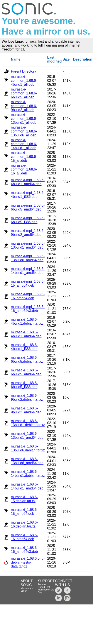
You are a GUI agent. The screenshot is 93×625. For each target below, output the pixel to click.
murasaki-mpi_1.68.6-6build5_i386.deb (28, 220)
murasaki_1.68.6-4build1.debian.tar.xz (27, 321)
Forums (42, 584)
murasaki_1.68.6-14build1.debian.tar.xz (28, 473)
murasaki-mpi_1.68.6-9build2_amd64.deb (28, 233)
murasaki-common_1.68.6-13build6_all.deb (24, 131)
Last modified (54, 59)
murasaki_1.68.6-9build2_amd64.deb (26, 410)
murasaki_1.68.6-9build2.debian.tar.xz (27, 397)
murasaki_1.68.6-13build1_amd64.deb (27, 435)
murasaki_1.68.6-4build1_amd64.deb (26, 334)
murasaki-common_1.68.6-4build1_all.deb (24, 80)
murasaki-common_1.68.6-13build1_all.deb (24, 118)
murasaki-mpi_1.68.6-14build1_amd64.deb (28, 271)
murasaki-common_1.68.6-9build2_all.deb (24, 106)
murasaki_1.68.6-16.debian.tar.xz (24, 524)
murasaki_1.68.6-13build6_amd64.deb (27, 461)
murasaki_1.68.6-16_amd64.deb (24, 537)
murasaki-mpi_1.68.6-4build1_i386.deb (28, 194)
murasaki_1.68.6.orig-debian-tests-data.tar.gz (28, 562)
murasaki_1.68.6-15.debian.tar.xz (24, 499)
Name (15, 59)
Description (82, 59)
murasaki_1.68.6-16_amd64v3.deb (24, 550)
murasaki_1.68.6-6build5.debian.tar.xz (27, 359)
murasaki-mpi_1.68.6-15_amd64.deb (28, 283)
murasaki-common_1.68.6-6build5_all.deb (24, 93)
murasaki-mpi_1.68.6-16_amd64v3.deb (28, 309)
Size (66, 59)
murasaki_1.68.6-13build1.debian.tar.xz (28, 423)
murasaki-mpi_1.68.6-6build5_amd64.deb (28, 207)
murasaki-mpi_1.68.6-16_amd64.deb (28, 296)
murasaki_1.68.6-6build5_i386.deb (24, 385)
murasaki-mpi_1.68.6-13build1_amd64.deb (28, 245)
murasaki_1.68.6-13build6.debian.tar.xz (28, 448)
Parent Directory (23, 71)
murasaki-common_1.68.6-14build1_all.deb (24, 144)
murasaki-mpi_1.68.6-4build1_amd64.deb (28, 182)
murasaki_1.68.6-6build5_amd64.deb (26, 372)
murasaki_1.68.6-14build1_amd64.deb (27, 486)
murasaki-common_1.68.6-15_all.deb (24, 156)
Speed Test (44, 587)
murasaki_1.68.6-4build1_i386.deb (24, 347)
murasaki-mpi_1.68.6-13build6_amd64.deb (28, 258)
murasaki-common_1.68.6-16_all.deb (24, 169)
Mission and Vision (27, 589)
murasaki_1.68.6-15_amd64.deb (24, 511)
